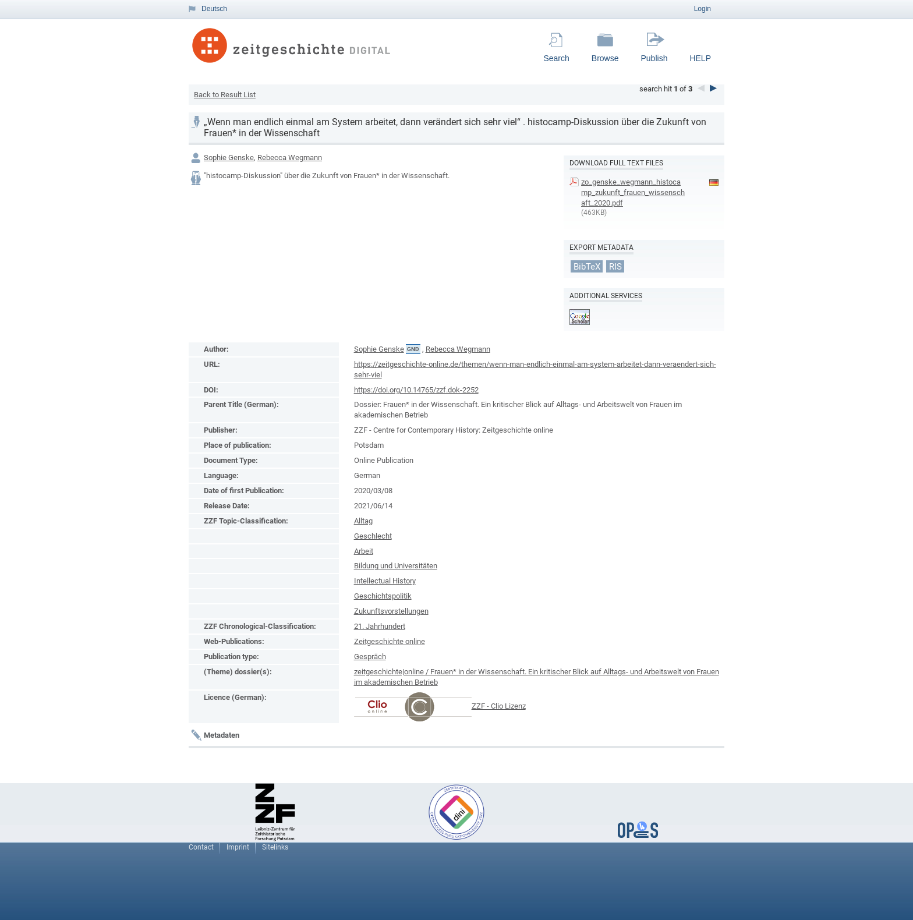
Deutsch (214, 9)
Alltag (363, 520)
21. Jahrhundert (379, 626)
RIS (615, 266)
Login (702, 9)
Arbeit (363, 551)
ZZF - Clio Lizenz (499, 706)
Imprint (238, 847)
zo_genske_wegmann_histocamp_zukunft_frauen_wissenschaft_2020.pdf (633, 192)
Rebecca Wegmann (289, 157)
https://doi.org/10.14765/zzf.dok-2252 (416, 389)
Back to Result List (225, 94)
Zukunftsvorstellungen (391, 611)
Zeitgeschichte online (389, 641)
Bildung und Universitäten (395, 565)
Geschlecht (373, 536)
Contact (201, 847)
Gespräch (370, 656)
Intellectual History (385, 580)
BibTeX (587, 266)
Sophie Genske (229, 157)
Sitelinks (275, 847)
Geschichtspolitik (383, 596)
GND (413, 349)
